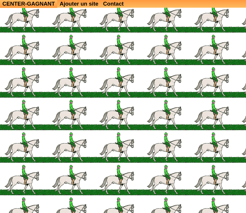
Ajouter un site (79, 4)
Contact (113, 4)
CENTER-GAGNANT (28, 4)
